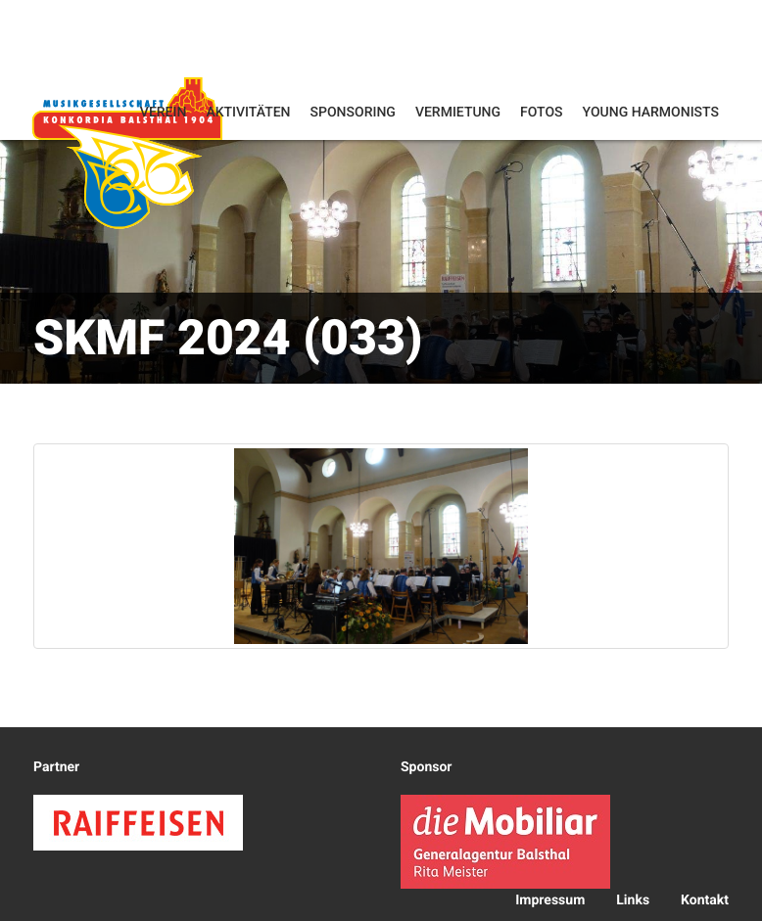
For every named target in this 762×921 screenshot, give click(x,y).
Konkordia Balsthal (127, 152)
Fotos (541, 112)
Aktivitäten (248, 112)
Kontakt (705, 900)
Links (632, 900)
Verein (163, 112)
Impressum (550, 900)
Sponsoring (353, 112)
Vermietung (457, 112)
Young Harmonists (651, 112)
